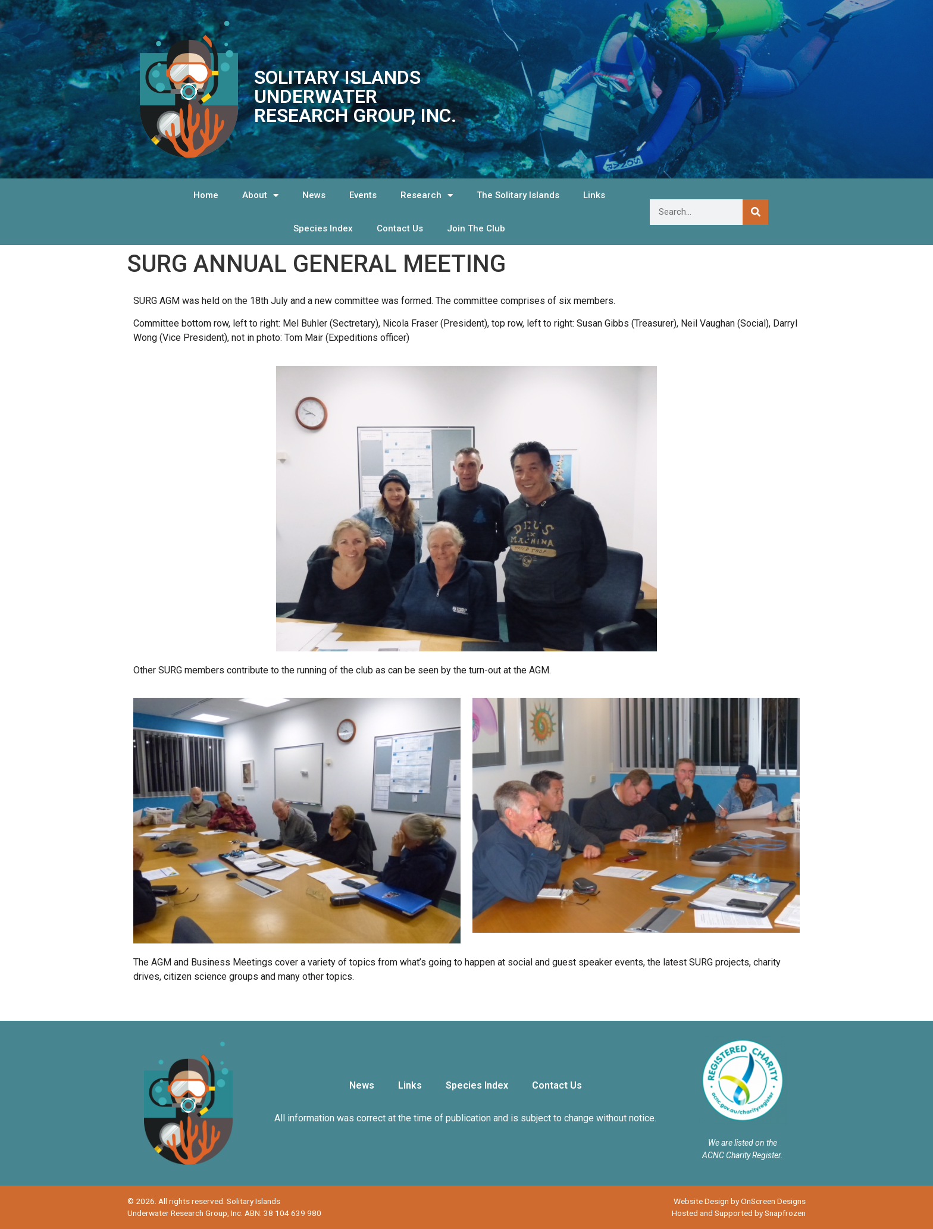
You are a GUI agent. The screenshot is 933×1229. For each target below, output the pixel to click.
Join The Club (476, 228)
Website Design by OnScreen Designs (740, 1201)
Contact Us (400, 228)
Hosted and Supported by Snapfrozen (739, 1213)
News (313, 195)
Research (426, 195)
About (260, 195)
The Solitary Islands (518, 195)
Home (205, 195)
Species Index (323, 228)
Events (363, 195)
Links (594, 195)
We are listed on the (742, 1143)
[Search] (755, 212)
